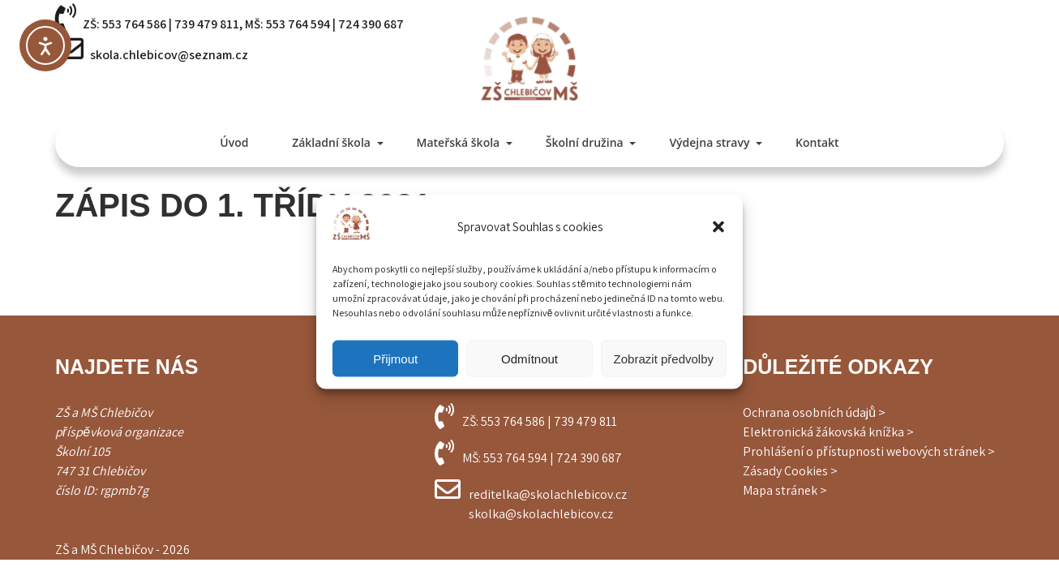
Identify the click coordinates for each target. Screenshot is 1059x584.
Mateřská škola (458, 142)
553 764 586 (134, 23)
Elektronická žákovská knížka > (828, 431)
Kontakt (817, 142)
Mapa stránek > (785, 490)
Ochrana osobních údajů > (814, 412)
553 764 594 (298, 23)
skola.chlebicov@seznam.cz (169, 54)
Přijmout (395, 358)
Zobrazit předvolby (664, 358)
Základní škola (331, 142)
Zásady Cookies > (790, 470)
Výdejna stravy (709, 142)
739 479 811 (206, 23)
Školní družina (585, 142)
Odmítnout (529, 358)
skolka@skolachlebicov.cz (541, 513)
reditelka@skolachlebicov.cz (548, 494)
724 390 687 (371, 23)
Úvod (234, 142)
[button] (718, 226)
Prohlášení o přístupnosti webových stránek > (868, 451)
